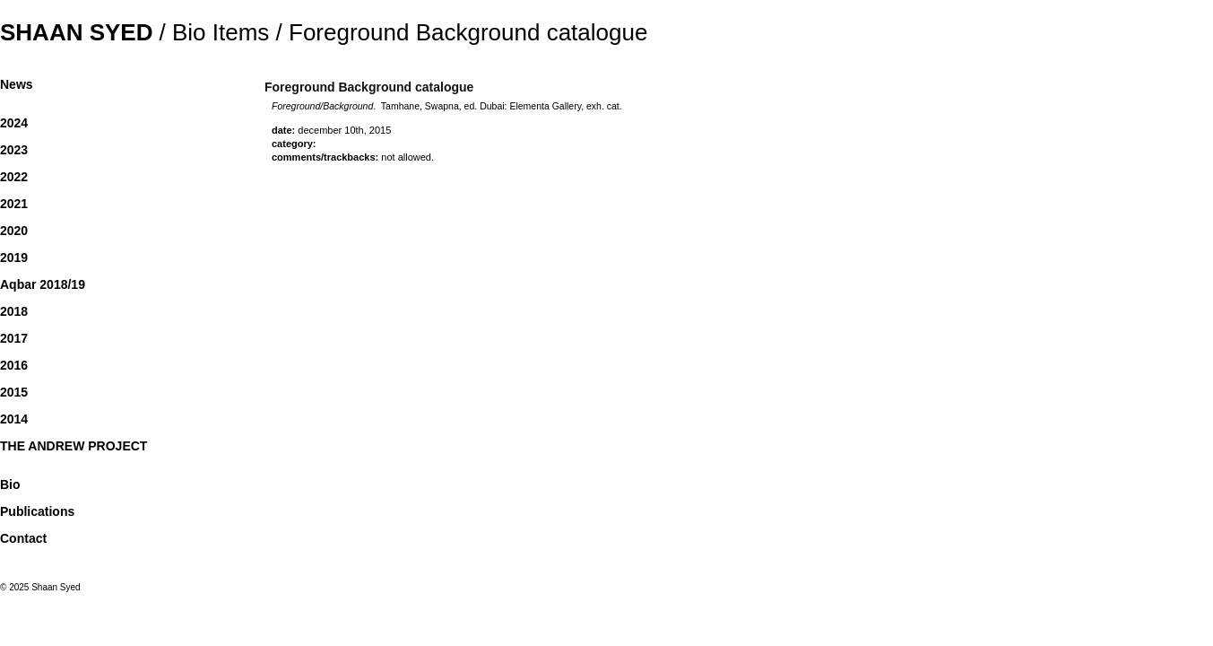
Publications (37, 511)
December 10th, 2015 (344, 130)
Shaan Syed (76, 32)
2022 (14, 177)
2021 (14, 203)
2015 (14, 392)
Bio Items (220, 32)
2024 (14, 123)
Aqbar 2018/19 (42, 284)
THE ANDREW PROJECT (73, 446)
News (16, 84)
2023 (14, 150)
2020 (14, 230)
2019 (14, 257)
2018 (14, 311)
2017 (14, 338)
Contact (23, 538)
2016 (14, 365)
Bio (10, 484)
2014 (14, 419)
